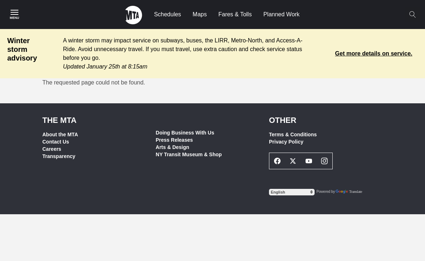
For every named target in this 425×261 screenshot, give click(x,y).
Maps (200, 14)
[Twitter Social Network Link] (293, 161)
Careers (51, 149)
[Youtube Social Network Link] (309, 161)
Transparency (58, 156)
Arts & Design (172, 147)
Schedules (167, 14)
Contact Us (55, 142)
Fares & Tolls (235, 14)
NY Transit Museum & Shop (189, 154)
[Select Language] (292, 192)
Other (282, 120)
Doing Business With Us (185, 133)
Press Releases (174, 140)
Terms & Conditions (293, 134)
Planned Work (281, 14)
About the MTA (60, 134)
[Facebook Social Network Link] (277, 161)
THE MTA (59, 120)
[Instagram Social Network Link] (325, 161)
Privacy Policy (286, 142)
